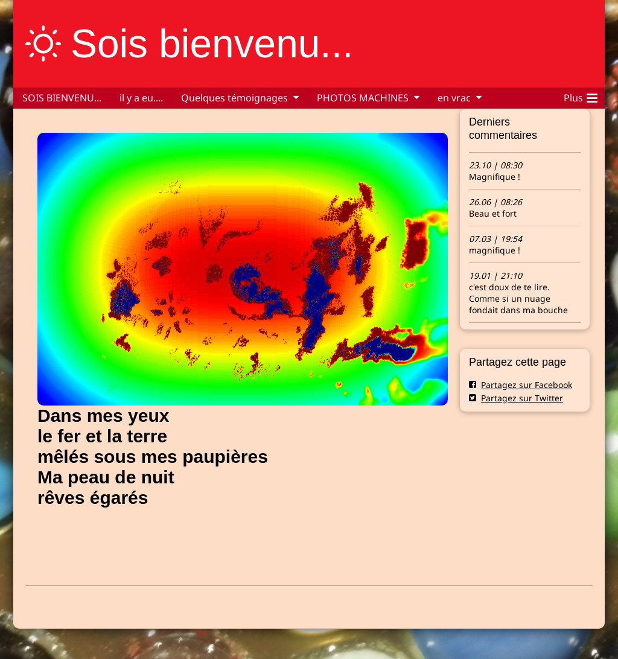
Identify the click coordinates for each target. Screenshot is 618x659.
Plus (580, 96)
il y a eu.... (141, 97)
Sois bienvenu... (212, 43)
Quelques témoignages (234, 97)
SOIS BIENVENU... (61, 97)
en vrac (454, 97)
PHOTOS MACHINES (363, 97)
